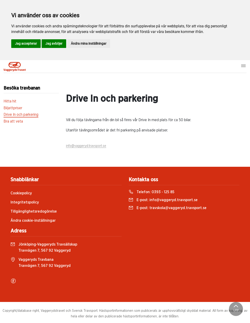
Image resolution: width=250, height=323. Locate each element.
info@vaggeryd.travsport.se (86, 146)
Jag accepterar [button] (26, 43)
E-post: (163, 200)
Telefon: (151, 192)
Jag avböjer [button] (53, 43)
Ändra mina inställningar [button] (88, 43)
